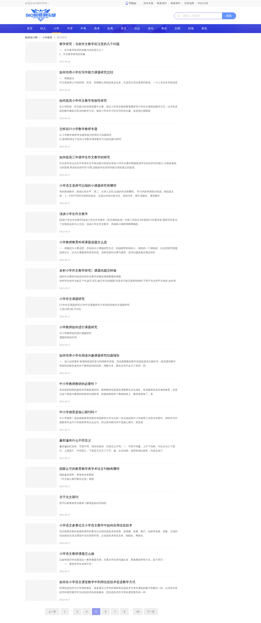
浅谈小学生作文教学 (73, 214)
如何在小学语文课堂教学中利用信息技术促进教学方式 (97, 582)
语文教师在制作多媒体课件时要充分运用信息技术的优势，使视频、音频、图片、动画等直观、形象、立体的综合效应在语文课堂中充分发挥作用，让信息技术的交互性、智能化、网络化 (118, 533)
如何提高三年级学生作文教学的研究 (84, 157)
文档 (177, 28)
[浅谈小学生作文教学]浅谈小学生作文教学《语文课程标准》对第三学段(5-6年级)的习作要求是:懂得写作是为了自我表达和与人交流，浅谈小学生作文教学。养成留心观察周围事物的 (118, 221)
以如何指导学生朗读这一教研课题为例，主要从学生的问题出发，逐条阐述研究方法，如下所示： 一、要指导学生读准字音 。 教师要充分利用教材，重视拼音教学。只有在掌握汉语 (112, 564)
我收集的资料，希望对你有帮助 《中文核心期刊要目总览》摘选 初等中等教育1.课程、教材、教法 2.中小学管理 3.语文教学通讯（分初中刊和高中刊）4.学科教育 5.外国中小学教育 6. (118, 481)
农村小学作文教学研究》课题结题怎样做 (87, 270)
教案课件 (162, 3)
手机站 (132, 3)
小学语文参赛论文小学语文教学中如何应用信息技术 (95, 525)
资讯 (204, 28)
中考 (83, 28)
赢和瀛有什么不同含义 (75, 440)
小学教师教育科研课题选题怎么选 (83, 242)
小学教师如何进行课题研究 (78, 327)
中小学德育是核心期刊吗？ (78, 412)
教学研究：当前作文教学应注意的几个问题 (89, 44)
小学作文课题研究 (72, 299)
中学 (70, 28)
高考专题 (148, 3)
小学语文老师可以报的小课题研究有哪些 (87, 185)
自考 (110, 28)
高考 (97, 28)
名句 (150, 28)
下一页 (150, 611)
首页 (30, 28)
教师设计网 (31, 37)
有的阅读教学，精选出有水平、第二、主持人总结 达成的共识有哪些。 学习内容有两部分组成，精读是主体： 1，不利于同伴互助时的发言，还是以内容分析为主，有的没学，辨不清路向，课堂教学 (116, 193)
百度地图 (189, 3)
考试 (164, 28)
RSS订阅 (203, 3)
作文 (124, 28)
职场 (191, 28)
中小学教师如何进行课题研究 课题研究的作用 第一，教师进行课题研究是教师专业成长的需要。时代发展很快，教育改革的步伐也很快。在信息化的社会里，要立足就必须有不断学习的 (117, 339)
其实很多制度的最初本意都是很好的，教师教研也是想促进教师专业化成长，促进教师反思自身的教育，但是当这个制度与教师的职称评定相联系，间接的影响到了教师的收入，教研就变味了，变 (118, 391)
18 (137, 611)
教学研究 (62, 37)
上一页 (52, 611)
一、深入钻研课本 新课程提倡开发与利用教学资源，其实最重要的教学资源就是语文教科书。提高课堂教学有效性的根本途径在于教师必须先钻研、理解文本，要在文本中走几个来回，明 (117, 363)
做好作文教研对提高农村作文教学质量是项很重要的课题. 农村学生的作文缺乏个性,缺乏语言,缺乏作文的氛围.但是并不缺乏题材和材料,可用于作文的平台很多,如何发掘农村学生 (117, 280)
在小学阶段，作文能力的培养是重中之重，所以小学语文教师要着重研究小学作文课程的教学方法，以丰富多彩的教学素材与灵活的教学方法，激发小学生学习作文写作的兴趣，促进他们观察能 (118, 108)
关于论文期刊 (68, 497)
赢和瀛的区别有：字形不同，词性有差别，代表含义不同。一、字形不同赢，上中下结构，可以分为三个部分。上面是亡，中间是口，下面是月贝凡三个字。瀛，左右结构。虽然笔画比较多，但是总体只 (117, 448)
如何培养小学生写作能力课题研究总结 (86, 72)
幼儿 (43, 28)
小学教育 (47, 37)
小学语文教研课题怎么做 (76, 553)
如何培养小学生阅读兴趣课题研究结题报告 (89, 355)
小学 (56, 28)
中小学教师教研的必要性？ (78, 384)
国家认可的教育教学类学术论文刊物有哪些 (89, 469)
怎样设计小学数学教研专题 (78, 129)
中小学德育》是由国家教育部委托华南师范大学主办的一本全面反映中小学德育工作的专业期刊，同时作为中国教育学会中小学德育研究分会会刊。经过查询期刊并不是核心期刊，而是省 (118, 420)
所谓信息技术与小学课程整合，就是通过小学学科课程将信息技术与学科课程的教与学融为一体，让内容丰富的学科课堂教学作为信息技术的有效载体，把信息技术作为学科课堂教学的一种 (118, 590)
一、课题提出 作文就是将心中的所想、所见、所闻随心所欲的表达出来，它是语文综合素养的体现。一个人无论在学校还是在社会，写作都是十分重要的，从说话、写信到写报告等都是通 (118, 82)
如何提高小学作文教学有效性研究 (83, 100)
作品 (137, 28)
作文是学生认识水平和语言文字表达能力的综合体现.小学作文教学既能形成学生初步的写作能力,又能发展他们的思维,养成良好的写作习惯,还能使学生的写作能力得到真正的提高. (117, 165)
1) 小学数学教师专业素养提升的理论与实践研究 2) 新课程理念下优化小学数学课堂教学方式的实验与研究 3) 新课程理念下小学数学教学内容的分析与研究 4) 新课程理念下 (90, 141)
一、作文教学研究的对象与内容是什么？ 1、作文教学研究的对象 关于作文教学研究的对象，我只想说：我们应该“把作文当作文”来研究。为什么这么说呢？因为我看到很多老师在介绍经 (118, 56)
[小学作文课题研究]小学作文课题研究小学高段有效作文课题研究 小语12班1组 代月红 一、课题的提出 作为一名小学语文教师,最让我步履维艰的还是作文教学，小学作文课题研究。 (101, 311)
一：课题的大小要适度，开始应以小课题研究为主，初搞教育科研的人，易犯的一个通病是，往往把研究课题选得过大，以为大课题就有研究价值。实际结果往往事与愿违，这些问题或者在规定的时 (118, 250)
